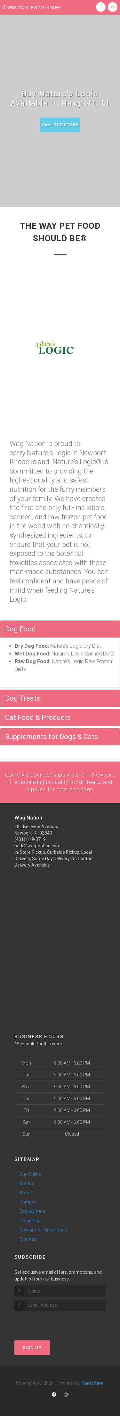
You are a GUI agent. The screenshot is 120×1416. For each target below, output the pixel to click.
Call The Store (60, 124)
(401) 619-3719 (30, 838)
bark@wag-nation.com (37, 845)
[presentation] (48, 1321)
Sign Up (32, 1346)
